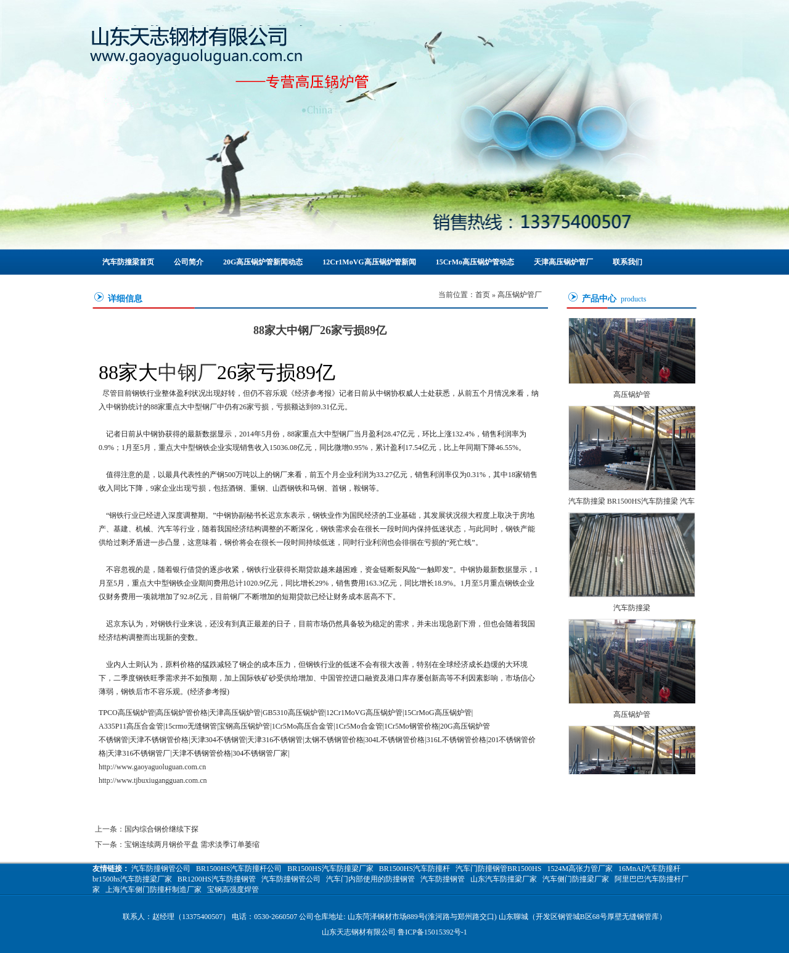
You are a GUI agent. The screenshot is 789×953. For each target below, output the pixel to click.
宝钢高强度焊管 (233, 889)
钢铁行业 (124, 515)
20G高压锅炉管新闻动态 (263, 262)
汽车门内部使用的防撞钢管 (370, 879)
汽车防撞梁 (631, 610)
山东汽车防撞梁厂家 (503, 879)
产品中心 (599, 298)
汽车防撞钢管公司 (160, 868)
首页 (482, 294)
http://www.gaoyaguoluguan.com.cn (152, 767)
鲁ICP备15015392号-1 (432, 932)
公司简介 (188, 262)
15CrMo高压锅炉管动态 (475, 262)
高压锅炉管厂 (519, 294)
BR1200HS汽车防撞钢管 (217, 879)
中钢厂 (187, 372)
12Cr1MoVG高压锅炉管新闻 (368, 262)
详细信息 (125, 298)
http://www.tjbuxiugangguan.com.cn (153, 780)
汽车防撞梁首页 (128, 262)
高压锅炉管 (631, 397)
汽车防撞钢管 (442, 879)
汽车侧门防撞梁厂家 (575, 879)
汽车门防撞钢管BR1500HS (498, 868)
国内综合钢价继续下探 (161, 829)
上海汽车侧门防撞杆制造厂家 (153, 889)
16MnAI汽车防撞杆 (649, 868)
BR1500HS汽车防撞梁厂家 (330, 868)
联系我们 (627, 262)
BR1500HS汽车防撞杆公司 (239, 868)
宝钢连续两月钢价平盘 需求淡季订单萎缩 (192, 844)
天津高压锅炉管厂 (563, 262)
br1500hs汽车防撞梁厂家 (132, 879)
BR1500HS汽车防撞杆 (414, 868)
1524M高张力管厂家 (580, 868)
